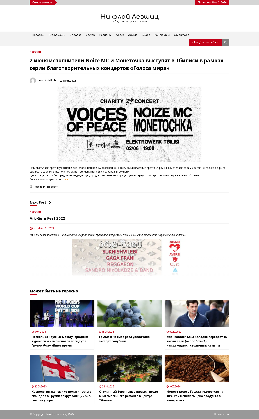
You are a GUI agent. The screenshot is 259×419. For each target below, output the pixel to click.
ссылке (66, 179)
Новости (38, 35)
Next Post (40, 202)
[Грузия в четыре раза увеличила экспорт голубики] (129, 313)
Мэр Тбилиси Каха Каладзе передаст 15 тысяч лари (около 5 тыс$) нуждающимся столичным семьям (197, 341)
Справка (75, 35)
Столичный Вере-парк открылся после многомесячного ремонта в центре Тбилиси (128, 396)
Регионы (105, 35)
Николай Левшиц (129, 16)
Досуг (120, 35)
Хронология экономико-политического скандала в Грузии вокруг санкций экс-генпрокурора (62, 396)
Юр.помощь (57, 35)
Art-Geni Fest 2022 (47, 218)
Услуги (90, 35)
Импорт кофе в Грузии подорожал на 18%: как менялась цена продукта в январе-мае (195, 396)
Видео (146, 35)
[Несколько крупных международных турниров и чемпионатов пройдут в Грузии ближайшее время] (62, 313)
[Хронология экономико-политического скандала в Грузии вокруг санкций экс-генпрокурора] (62, 368)
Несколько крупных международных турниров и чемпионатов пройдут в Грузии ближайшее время (60, 341)
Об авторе (181, 35)
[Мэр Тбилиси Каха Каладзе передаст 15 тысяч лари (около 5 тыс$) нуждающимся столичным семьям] (197, 313)
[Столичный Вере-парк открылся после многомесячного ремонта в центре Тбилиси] (129, 368)
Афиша (132, 35)
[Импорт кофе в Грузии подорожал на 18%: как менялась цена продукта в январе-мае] (197, 368)
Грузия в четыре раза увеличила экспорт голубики (124, 339)
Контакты (162, 35)
